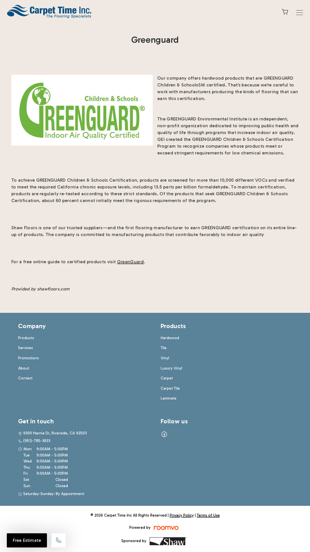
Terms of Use (208, 515)
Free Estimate (27, 540)
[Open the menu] (299, 13)
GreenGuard (130, 261)
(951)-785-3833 (36, 440)
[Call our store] (58, 540)
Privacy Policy (182, 515)
